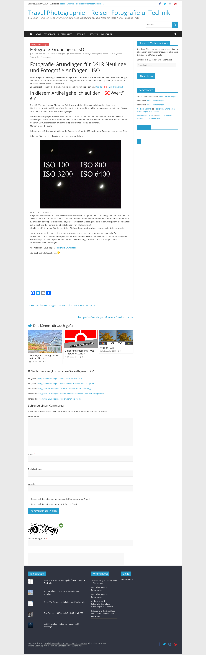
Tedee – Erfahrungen (167, 96)
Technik (81, 34)
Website (31, 484)
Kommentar (33, 416)
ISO (115, 54)
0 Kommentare (74, 54)
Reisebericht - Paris (145, 115)
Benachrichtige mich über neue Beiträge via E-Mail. (54, 504)
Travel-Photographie (58, 54)
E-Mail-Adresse (35, 469)
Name (31, 454)
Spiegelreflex (35, 57)
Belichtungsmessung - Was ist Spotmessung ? (79, 352)
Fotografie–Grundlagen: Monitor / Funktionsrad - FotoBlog (64, 388)
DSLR (111, 54)
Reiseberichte (65, 34)
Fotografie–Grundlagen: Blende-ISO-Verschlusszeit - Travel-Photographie (70, 393)
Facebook (144, 127)
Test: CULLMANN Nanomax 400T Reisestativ (103, 614)
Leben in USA (127, 579)
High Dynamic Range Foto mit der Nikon (43, 357)
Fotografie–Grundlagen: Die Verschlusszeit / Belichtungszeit (62, 305)
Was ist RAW (107, 347)
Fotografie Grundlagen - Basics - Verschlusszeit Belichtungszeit (65, 383)
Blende (105, 54)
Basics (87, 54)
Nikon (119, 54)
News (38, 34)
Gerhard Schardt (144, 109)
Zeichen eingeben (37, 538)
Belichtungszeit (96, 54)
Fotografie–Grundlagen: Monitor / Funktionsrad (105, 317)
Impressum (106, 34)
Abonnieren (146, 76)
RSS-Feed (94, 34)
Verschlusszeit (46, 57)
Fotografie (49, 34)
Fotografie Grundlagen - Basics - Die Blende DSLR (59, 378)
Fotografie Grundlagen (39, 45)
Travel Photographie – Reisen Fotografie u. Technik (99, 12)
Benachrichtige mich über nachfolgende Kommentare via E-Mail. (60, 499)
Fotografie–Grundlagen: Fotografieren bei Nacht (59, 398)
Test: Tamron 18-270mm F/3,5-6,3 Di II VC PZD (63, 613)
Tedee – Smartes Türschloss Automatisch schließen (82, 3)
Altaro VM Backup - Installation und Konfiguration (65, 602)
